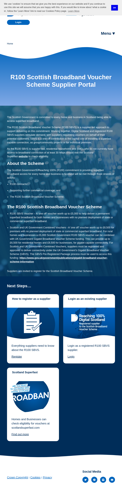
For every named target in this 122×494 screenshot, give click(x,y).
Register (17, 356)
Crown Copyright (17, 477)
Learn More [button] (73, 11)
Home (10, 43)
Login (18, 22)
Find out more (20, 434)
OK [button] (114, 8)
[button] (108, 33)
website (23, 156)
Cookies (35, 477)
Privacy (47, 477)
